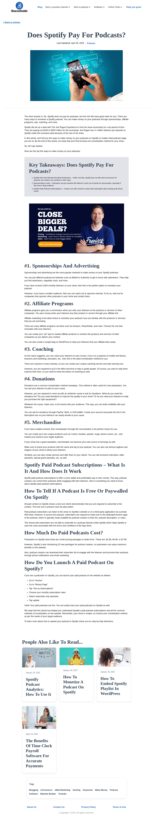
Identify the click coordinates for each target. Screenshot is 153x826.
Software (33, 794)
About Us (31, 807)
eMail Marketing (62, 790)
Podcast (91, 43)
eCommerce (46, 790)
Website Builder (48, 794)
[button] (58, 7)
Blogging (33, 790)
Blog (40, 7)
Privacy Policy (88, 807)
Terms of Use (119, 807)
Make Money (101, 790)
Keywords (88, 790)
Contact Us (59, 807)
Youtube (62, 794)
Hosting (76, 790)
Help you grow (133, 7)
